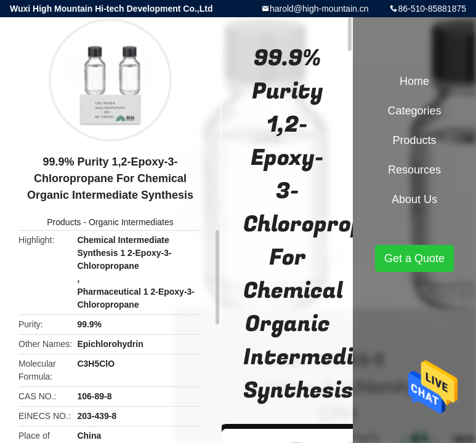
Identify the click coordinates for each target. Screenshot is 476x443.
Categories (414, 111)
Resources (414, 170)
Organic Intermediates (131, 222)
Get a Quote (414, 258)
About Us (414, 199)
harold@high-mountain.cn (319, 9)
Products (64, 222)
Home (414, 81)
